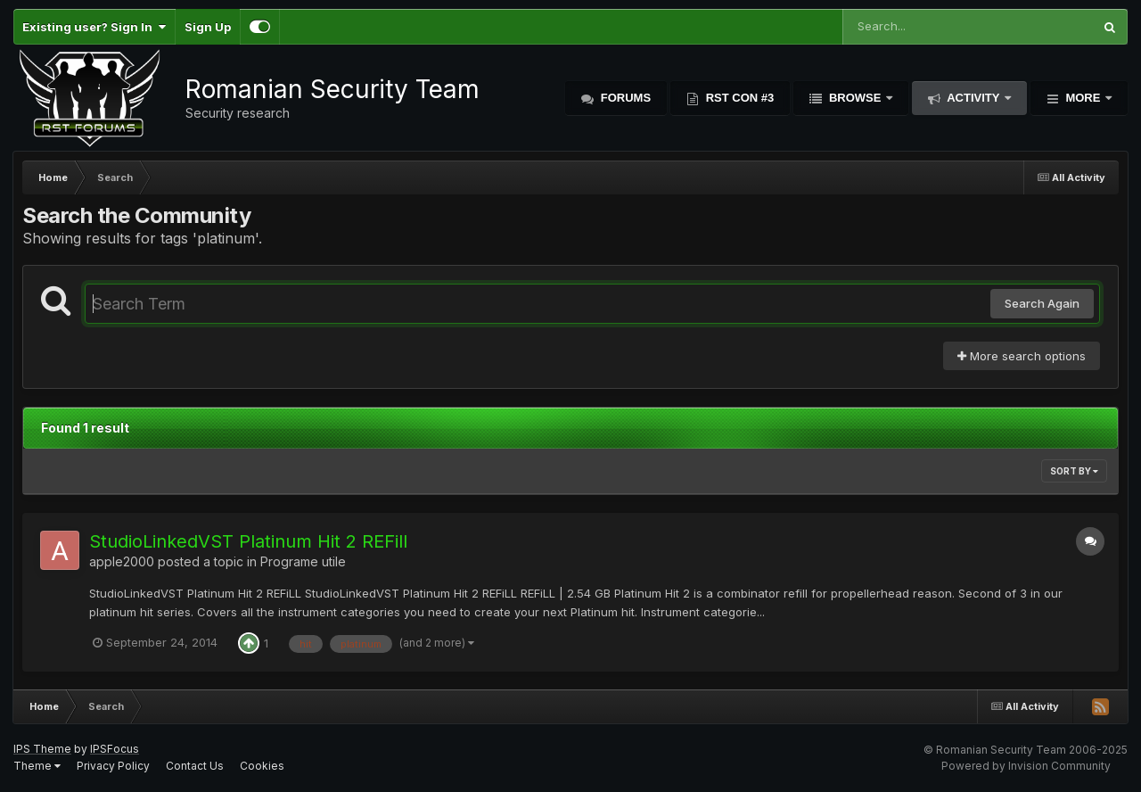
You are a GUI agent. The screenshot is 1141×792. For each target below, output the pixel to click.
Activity (973, 97)
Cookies (262, 765)
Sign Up (208, 27)
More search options (1021, 356)
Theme (37, 765)
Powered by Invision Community (1026, 765)
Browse (854, 97)
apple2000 (121, 561)
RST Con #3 (738, 97)
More (1083, 97)
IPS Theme (42, 748)
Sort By (1074, 471)
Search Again (1042, 303)
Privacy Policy (113, 765)
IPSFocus (114, 748)
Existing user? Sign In (94, 27)
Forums (624, 97)
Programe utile (303, 561)
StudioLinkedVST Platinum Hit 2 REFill (248, 541)
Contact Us (195, 765)
